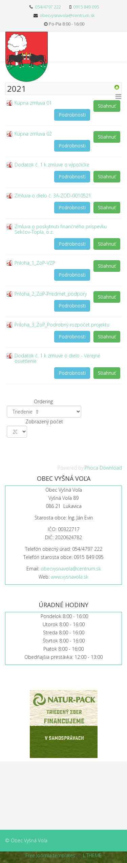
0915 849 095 (86, 7)
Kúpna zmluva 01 (33, 103)
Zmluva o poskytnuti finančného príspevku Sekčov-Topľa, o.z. (61, 229)
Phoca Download (103, 467)
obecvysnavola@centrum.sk (67, 15)
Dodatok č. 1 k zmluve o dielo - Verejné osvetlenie (57, 358)
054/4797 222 (48, 7)
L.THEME (92, 855)
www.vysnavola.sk (69, 577)
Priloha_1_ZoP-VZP (35, 263)
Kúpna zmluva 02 (33, 133)
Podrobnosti (72, 114)
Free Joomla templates (50, 855)
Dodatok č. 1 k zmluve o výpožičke (52, 164)
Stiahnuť (107, 106)
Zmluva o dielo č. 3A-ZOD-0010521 (53, 195)
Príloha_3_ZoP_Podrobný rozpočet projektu (62, 324)
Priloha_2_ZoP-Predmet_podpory (51, 293)
